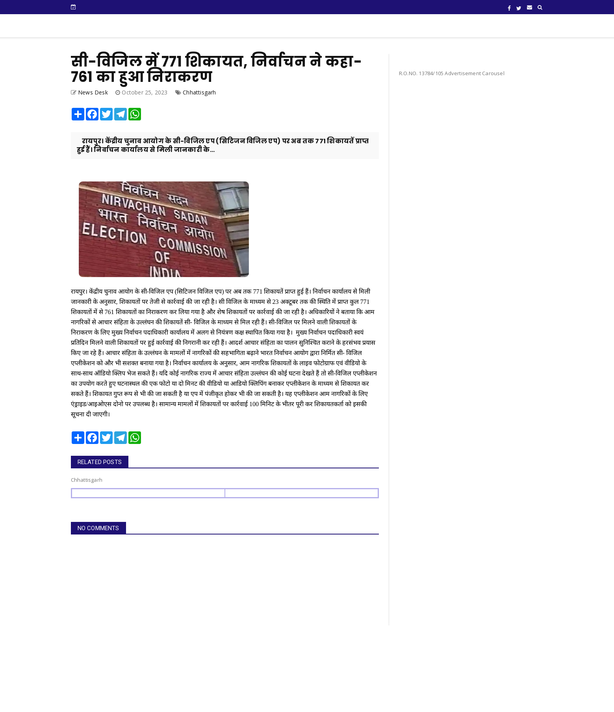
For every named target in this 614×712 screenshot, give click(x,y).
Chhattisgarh (199, 92)
